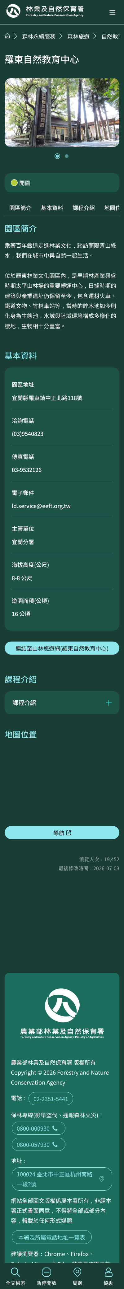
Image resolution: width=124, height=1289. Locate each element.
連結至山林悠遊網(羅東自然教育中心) (62, 648)
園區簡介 (20, 207)
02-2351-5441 (50, 1099)
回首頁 (45, 11)
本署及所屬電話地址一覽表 (51, 1237)
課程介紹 (84, 207)
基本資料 (52, 207)
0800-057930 (38, 1144)
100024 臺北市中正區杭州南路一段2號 (62, 1179)
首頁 (7, 36)
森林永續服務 (38, 36)
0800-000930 (38, 1128)
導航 (58, 833)
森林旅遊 (78, 36)
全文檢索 (15, 1277)
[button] (112, 12)
